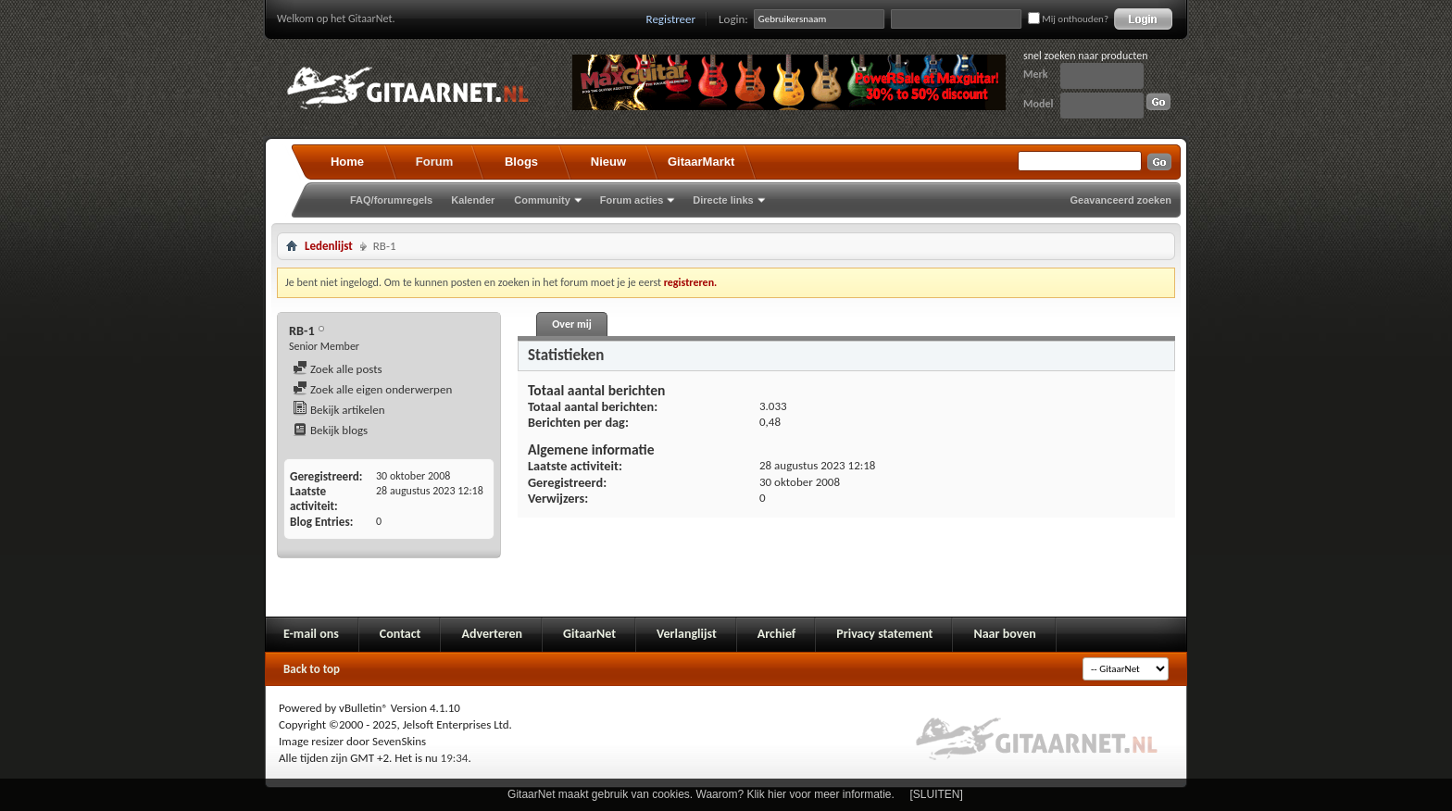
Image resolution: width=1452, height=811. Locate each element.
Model (1038, 103)
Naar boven (1004, 634)
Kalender (472, 200)
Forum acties (631, 200)
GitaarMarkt (701, 161)
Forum (434, 161)
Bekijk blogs (330, 430)
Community (542, 200)
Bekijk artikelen (339, 410)
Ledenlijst (329, 246)
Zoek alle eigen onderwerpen (372, 389)
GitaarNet (589, 634)
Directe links (723, 200)
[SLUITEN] (936, 794)
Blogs (521, 161)
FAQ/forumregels (391, 200)
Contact (400, 634)
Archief (776, 634)
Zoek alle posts (337, 369)
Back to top (311, 669)
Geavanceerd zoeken (1120, 200)
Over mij (571, 324)
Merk (1035, 74)
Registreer (671, 19)
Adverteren (491, 634)
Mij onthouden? (1068, 19)
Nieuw (608, 161)
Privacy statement (884, 634)
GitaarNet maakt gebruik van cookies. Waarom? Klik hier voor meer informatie (699, 794)
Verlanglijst (687, 634)
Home (347, 161)
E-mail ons (311, 634)
